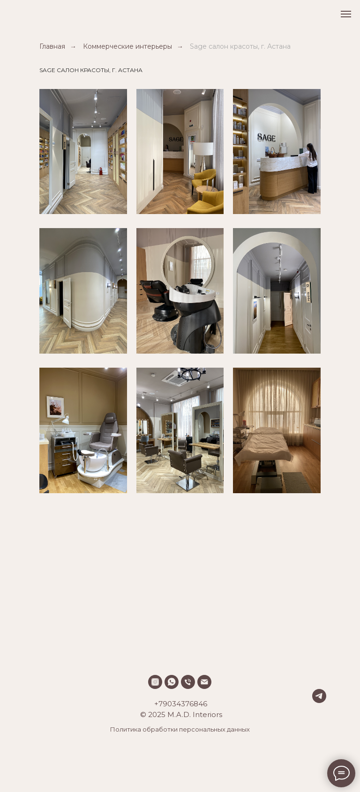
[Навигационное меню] (346, 14)
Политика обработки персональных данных (180, 729)
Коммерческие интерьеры (127, 46)
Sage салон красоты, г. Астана (240, 46)
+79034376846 (180, 703)
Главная (52, 46)
